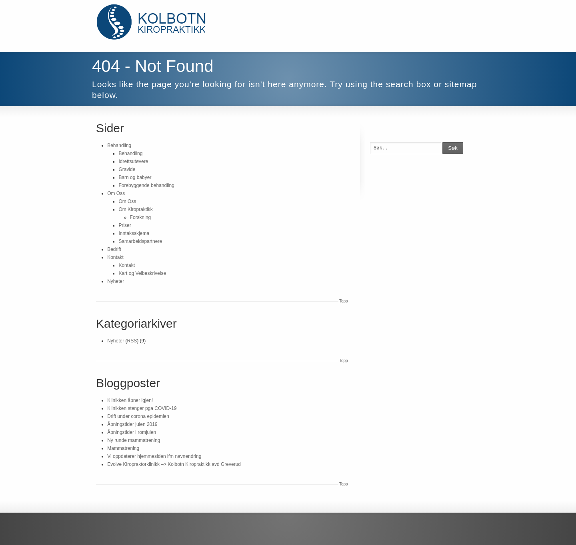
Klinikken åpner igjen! (130, 400)
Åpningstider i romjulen (131, 432)
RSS (132, 341)
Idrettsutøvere (133, 161)
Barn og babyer (134, 177)
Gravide (126, 169)
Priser (124, 225)
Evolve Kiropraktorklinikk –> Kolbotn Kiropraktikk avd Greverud (174, 464)
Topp (343, 301)
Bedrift (114, 249)
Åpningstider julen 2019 (132, 424)
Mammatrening (123, 448)
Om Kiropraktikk (135, 209)
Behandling (119, 145)
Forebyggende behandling (146, 185)
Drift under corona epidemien (138, 416)
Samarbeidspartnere (140, 241)
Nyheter (115, 281)
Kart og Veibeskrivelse (142, 273)
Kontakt (115, 257)
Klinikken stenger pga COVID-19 (141, 408)
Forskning (140, 217)
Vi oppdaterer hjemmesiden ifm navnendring (154, 456)
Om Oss (116, 193)
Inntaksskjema (133, 233)
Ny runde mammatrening (133, 440)
